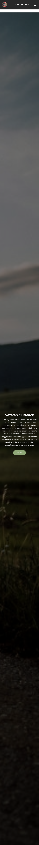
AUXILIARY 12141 (22, 5)
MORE (19, 452)
